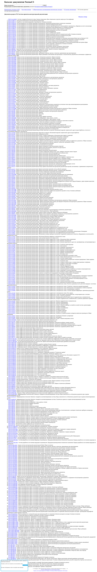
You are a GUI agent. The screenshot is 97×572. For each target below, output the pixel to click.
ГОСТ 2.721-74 (11, 239)
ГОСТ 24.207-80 (12, 361)
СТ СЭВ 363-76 (11, 555)
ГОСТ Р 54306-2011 (12, 500)
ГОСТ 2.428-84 (11, 188)
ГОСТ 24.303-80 (12, 371)
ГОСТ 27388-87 (11, 384)
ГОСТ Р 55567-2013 (12, 507)
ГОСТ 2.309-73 (11, 128)
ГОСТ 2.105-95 (11, 85)
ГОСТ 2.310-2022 (12, 130)
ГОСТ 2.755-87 (11, 275)
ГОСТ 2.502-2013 (12, 194)
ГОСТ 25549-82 (11, 376)
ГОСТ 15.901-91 (12, 46)
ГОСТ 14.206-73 (12, 20)
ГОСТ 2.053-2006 (12, 63)
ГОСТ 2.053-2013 (12, 65)
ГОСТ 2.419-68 (11, 177)
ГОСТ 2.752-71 (11, 274)
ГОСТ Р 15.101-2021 (13, 435)
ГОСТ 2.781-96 (11, 298)
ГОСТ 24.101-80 (12, 349)
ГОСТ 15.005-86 (12, 26)
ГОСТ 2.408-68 (11, 159)
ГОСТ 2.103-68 (11, 81)
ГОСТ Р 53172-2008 (12, 495)
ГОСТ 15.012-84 (12, 31)
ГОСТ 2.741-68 (11, 264)
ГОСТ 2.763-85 (11, 286)
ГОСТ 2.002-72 (11, 53)
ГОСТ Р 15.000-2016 (13, 426)
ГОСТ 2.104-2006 (12, 82)
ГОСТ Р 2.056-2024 (12, 451)
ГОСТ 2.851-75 (11, 329)
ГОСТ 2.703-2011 (12, 224)
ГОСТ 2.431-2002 (12, 189)
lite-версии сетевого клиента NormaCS (43, 6)
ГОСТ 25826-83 (11, 379)
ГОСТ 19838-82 (11, 49)
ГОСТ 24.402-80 (12, 375)
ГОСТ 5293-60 (11, 418)
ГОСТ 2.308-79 (11, 126)
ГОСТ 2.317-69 (11, 144)
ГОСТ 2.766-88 (11, 290)
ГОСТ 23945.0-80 (12, 342)
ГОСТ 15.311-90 (12, 42)
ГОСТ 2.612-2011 (12, 217)
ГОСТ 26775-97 (11, 383)
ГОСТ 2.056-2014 (12, 69)
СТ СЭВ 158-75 (11, 545)
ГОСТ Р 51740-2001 (12, 481)
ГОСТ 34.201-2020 (12, 394)
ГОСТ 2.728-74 (11, 248)
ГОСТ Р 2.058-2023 (12, 456)
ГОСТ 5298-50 (11, 422)
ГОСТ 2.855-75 (11, 334)
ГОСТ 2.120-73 (11, 103)
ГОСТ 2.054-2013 (12, 66)
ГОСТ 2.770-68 (11, 295)
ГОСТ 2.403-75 (11, 153)
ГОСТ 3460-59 (11, 408)
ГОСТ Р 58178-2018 (12, 528)
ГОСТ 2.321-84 (11, 148)
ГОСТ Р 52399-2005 (12, 485)
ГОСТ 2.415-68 (11, 170)
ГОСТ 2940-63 (11, 388)
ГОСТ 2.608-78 (11, 213)
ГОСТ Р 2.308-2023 (12, 466)
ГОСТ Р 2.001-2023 (12, 445)
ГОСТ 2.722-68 (11, 240)
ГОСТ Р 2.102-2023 (12, 458)
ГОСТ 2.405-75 (11, 155)
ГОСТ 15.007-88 (12, 27)
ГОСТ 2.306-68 (11, 120)
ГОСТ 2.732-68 (11, 254)
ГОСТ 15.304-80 (12, 39)
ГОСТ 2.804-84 (11, 326)
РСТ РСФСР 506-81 (12, 533)
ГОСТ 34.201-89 (12, 396)
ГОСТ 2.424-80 (11, 182)
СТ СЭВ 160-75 (11, 546)
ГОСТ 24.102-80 (12, 350)
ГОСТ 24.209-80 (12, 364)
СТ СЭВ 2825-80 (12, 549)
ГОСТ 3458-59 (11, 406)
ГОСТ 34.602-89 (12, 399)
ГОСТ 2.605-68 (11, 212)
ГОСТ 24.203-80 (12, 356)
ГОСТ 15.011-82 (12, 30)
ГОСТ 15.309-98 (12, 40)
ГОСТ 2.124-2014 (12, 105)
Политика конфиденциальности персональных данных (50, 569)
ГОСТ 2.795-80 (11, 317)
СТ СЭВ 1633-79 (12, 547)
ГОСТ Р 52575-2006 (12, 488)
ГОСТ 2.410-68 (11, 162)
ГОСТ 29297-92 (11, 387)
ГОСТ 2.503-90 (11, 198)
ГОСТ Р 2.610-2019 (12, 472)
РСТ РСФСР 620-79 (12, 537)
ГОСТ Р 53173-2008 (12, 497)
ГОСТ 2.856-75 (11, 336)
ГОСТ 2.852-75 (11, 330)
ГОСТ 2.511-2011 (12, 200)
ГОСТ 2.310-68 (11, 132)
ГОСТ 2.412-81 (11, 165)
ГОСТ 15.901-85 (12, 45)
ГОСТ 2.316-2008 (12, 140)
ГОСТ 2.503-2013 (12, 197)
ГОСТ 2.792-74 (11, 311)
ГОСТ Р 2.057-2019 (12, 453)
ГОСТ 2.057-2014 (12, 71)
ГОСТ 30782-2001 (12, 392)
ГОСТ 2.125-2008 (12, 108)
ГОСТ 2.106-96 (11, 86)
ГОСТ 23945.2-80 (12, 345)
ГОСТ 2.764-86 (11, 287)
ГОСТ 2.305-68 (11, 119)
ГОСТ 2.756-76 (11, 277)
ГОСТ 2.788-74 (11, 306)
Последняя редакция (26, 9)
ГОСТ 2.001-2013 (12, 50)
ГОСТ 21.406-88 (12, 340)
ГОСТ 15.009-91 (12, 28)
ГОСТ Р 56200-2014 (12, 514)
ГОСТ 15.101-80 (12, 34)
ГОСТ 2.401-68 (11, 150)
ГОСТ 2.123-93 (11, 104)
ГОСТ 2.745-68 (11, 268)
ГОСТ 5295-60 (11, 421)
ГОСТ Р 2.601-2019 (12, 470)
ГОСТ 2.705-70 (11, 230)
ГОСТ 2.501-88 (11, 193)
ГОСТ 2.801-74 (11, 322)
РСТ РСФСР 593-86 (12, 534)
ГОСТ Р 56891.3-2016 (13, 524)
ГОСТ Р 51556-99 (12, 480)
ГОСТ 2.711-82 (11, 238)
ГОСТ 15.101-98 (12, 35)
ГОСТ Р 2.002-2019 (12, 446)
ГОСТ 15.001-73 (12, 22)
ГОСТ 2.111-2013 (12, 89)
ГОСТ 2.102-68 (11, 78)
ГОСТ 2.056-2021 (12, 70)
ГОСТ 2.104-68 (11, 84)
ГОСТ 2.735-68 (11, 258)
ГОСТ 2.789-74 (11, 307)
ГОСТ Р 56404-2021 (12, 518)
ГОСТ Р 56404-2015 (12, 516)
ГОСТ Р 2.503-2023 (12, 469)
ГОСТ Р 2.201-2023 (12, 465)
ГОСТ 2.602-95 (11, 208)
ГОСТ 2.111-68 (11, 90)
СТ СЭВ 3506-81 (12, 551)
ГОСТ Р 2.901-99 (12, 476)
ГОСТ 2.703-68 (11, 225)
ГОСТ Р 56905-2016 (12, 527)
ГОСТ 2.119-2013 (12, 99)
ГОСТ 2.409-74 (11, 161)
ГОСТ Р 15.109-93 (12, 437)
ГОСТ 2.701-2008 (12, 219)
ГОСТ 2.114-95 (11, 94)
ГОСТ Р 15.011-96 (12, 431)
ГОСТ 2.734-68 (11, 256)
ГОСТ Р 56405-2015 (12, 519)
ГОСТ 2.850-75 (11, 327)
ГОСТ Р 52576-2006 (12, 491)
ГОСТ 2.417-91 (11, 173)
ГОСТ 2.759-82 (11, 281)
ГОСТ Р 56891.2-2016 (13, 523)
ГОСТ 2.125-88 (11, 109)
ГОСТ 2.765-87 (11, 289)
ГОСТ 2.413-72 (11, 166)
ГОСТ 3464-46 (11, 411)
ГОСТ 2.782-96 (11, 301)
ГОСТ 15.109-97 (12, 36)
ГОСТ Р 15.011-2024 (13, 430)
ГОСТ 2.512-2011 (12, 201)
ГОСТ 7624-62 (11, 423)
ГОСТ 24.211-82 (12, 367)
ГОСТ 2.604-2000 (12, 211)
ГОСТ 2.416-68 (11, 171)
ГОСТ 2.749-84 (11, 273)
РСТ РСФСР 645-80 (12, 539)
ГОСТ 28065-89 (11, 386)
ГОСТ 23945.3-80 (12, 346)
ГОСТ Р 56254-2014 (12, 515)
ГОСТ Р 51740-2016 (12, 483)
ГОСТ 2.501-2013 (12, 192)
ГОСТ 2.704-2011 (12, 227)
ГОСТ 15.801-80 (12, 43)
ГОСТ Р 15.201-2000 (13, 440)
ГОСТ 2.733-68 (11, 255)
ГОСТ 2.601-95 (11, 205)
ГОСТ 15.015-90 (12, 32)
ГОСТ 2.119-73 (11, 100)
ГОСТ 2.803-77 (11, 325)
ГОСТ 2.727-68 (11, 247)
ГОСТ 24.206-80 (12, 360)
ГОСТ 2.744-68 (11, 267)
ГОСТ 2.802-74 (11, 323)
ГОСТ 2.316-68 (11, 142)
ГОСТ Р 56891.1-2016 (13, 522)
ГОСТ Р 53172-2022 (12, 496)
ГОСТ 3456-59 (11, 404)
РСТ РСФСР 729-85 (12, 542)
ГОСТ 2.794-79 (11, 315)
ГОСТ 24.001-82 (12, 348)
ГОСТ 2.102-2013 (12, 77)
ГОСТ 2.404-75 (11, 154)
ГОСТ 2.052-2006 (12, 59)
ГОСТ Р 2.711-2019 (12, 473)
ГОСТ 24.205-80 (12, 359)
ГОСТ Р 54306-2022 (12, 502)
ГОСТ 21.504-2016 (12, 341)
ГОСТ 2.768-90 (11, 294)
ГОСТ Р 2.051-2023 (12, 447)
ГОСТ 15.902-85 (12, 47)
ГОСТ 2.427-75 (11, 186)
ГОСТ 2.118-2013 (12, 96)
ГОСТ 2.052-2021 (12, 62)
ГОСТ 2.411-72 (11, 163)
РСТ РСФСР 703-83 (12, 540)
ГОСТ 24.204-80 (12, 357)
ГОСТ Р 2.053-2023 (12, 450)
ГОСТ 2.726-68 (11, 245)
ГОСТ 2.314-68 (11, 138)
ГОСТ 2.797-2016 (12, 319)
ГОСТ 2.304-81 (11, 116)
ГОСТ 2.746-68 (11, 270)
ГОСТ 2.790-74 (11, 309)
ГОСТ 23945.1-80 (12, 344)
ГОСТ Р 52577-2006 (12, 492)
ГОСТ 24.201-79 (12, 352)
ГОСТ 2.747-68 (11, 271)
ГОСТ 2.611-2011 (12, 216)
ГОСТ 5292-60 (11, 415)
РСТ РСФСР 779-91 (12, 543)
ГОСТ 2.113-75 (11, 92)
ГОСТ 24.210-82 (12, 365)
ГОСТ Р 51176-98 (12, 479)
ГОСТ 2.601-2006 (12, 202)
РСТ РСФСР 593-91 (12, 535)
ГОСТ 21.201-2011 (12, 338)
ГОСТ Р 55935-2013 (12, 511)
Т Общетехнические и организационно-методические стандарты (47, 9)
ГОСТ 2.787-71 (11, 305)
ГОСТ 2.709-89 (11, 234)
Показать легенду (82, 16)
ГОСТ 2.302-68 (11, 113)
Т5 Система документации (70, 9)
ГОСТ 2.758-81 (11, 279)
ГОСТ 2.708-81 (11, 232)
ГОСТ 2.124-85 (11, 107)
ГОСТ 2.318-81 (11, 146)
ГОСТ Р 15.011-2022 (13, 429)
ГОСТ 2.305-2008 (12, 117)
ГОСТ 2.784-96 (11, 302)
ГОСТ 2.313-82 (11, 136)
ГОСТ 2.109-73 (11, 88)
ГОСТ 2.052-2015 (12, 61)
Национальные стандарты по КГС (12, 9)
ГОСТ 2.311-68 (11, 134)
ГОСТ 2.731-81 (11, 252)
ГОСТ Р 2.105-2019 (12, 461)
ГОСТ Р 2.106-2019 (12, 462)
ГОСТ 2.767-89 (11, 293)
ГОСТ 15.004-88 (12, 24)
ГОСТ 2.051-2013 (12, 58)
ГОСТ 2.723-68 (11, 242)
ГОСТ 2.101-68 (11, 76)
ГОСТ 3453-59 (11, 402)
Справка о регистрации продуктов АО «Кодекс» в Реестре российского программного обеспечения (50, 570)
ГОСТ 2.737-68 (11, 260)
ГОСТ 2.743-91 (11, 266)
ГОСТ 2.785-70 (11, 303)
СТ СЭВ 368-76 (11, 557)
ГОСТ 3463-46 (11, 410)
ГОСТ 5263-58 (11, 414)
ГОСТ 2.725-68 (11, 244)
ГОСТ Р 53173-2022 (12, 499)
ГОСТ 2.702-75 (11, 223)
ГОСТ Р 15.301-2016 (13, 442)
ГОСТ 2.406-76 (11, 157)
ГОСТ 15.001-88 (12, 23)
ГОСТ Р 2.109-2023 (12, 464)
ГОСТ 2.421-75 (11, 179)
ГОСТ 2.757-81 (11, 278)
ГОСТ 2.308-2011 (12, 124)
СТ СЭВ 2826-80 (12, 550)
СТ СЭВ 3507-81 (12, 553)
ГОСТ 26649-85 (11, 380)
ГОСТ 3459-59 (11, 407)
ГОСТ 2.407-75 (11, 158)
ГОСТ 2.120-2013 (12, 101)
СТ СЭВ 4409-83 (12, 558)
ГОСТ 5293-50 (11, 417)
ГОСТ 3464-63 (11, 412)
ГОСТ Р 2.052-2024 (12, 449)
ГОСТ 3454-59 (11, 403)
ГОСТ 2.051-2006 (12, 57)
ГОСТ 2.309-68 (11, 127)
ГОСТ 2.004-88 (11, 54)
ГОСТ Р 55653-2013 (12, 510)
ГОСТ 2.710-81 (11, 236)
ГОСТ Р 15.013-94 (12, 434)
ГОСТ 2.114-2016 (12, 93)
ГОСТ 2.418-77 (11, 175)
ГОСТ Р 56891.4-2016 (13, 526)
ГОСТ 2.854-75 (11, 333)
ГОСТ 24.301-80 (12, 368)
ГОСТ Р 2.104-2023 (12, 460)
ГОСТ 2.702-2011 (12, 221)
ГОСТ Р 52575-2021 (12, 489)
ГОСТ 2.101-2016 (12, 74)
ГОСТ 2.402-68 (11, 151)
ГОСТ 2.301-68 (11, 112)
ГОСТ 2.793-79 (11, 313)
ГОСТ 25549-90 (11, 378)
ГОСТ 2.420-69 (11, 178)
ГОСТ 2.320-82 (11, 147)
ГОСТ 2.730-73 (11, 251)
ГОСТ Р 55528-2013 (12, 506)
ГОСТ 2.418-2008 (12, 174)
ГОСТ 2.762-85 (11, 283)
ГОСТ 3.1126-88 (12, 391)
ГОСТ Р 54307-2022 (12, 504)
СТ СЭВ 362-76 (11, 554)
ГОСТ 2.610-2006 (12, 215)
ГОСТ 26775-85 (11, 382)
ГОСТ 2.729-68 (11, 250)
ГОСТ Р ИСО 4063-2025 (13, 531)
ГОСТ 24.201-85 (12, 353)
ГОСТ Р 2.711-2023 (12, 474)
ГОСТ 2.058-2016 (12, 73)
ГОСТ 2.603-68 (11, 209)
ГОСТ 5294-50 (11, 419)
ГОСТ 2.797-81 (11, 321)
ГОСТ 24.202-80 (12, 355)
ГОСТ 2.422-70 (11, 181)
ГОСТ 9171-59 (11, 425)
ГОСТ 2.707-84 (11, 231)
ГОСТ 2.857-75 (11, 337)
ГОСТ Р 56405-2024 (12, 520)
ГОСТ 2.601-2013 (12, 204)
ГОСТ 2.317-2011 (12, 143)
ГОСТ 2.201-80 (11, 111)
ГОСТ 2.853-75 (11, 332)
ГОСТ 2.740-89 (11, 263)
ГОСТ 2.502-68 (11, 196)
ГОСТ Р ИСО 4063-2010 (13, 530)
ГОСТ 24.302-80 (12, 369)
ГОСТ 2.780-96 (11, 297)
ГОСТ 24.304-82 (12, 372)
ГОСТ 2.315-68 (11, 139)
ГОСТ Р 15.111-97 (12, 438)
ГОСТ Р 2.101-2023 (12, 457)
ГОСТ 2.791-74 (11, 310)
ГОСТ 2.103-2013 (12, 80)
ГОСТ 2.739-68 (11, 262)
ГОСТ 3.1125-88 (12, 390)
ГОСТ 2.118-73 (11, 97)
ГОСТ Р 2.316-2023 (12, 468)
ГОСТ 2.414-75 (11, 169)
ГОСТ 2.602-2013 (12, 207)
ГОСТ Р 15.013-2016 (13, 433)
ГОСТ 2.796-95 (11, 318)
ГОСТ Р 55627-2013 (12, 508)
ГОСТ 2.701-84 (11, 220)
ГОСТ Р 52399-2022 (12, 487)
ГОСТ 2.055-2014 (12, 67)
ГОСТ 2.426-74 (11, 185)
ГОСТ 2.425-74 (11, 184)
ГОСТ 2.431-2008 (12, 190)
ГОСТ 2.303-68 (11, 115)
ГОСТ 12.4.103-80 (12, 19)
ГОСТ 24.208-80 (12, 363)
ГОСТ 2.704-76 (11, 228)
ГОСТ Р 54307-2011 (12, 503)
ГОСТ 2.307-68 (11, 123)
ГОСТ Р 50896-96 (12, 477)
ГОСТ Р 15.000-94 (12, 427)
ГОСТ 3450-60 (11, 400)
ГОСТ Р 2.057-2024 (12, 454)
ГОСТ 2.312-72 (11, 135)
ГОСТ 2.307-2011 (12, 122)
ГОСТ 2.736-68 (11, 259)
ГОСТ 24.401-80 (12, 373)
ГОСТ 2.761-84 (11, 282)
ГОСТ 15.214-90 (12, 38)
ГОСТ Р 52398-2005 (12, 484)
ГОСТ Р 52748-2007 (12, 493)
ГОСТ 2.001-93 (11, 51)
